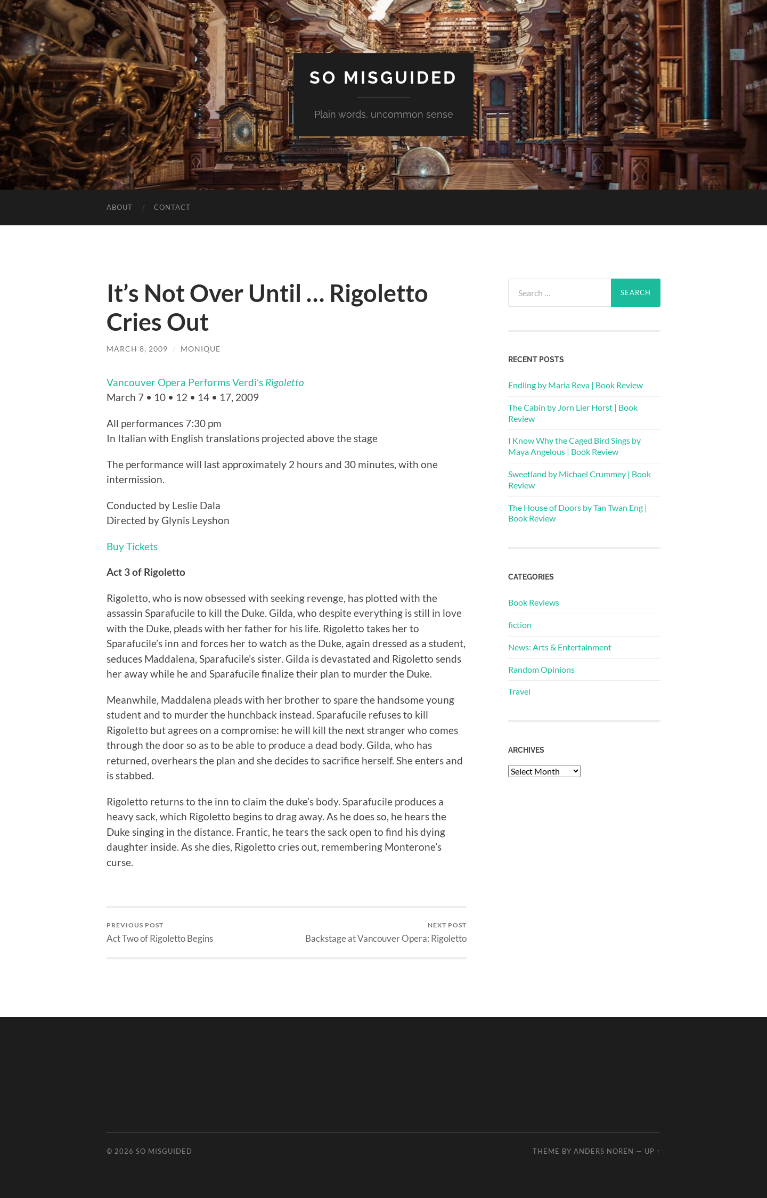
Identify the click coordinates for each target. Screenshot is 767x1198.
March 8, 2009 (137, 348)
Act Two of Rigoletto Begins (160, 932)
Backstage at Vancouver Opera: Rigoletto (386, 932)
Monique (201, 348)
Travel (519, 691)
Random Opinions (541, 669)
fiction (520, 625)
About (120, 207)
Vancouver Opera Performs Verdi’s (205, 382)
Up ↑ (652, 1151)
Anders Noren (604, 1151)
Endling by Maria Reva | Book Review (575, 385)
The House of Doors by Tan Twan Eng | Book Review (577, 513)
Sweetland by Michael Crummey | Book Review (579, 479)
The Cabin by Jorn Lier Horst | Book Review (573, 412)
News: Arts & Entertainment (559, 647)
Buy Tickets (132, 546)
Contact (172, 207)
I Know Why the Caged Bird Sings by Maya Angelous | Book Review (574, 446)
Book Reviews (533, 602)
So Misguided (383, 77)
